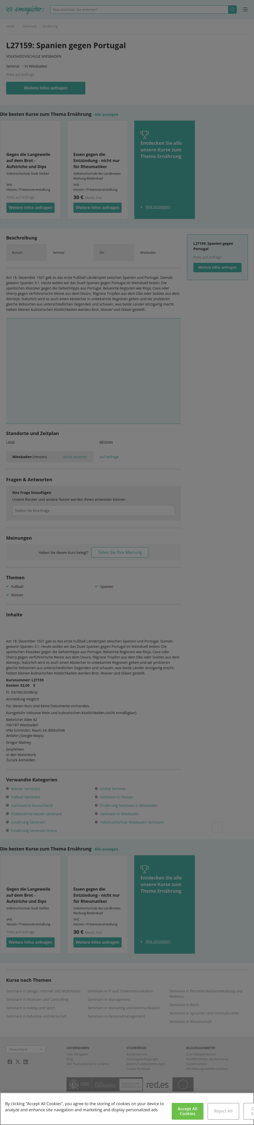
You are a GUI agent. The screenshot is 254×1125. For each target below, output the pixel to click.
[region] (127, 1108)
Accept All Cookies (187, 1111)
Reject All (223, 1111)
